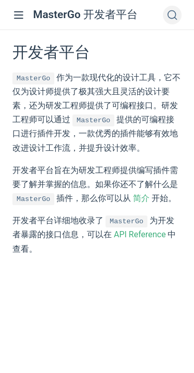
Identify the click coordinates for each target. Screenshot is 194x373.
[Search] (172, 15)
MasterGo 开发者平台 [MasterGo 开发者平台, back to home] (85, 14)
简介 (141, 198)
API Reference (140, 234)
